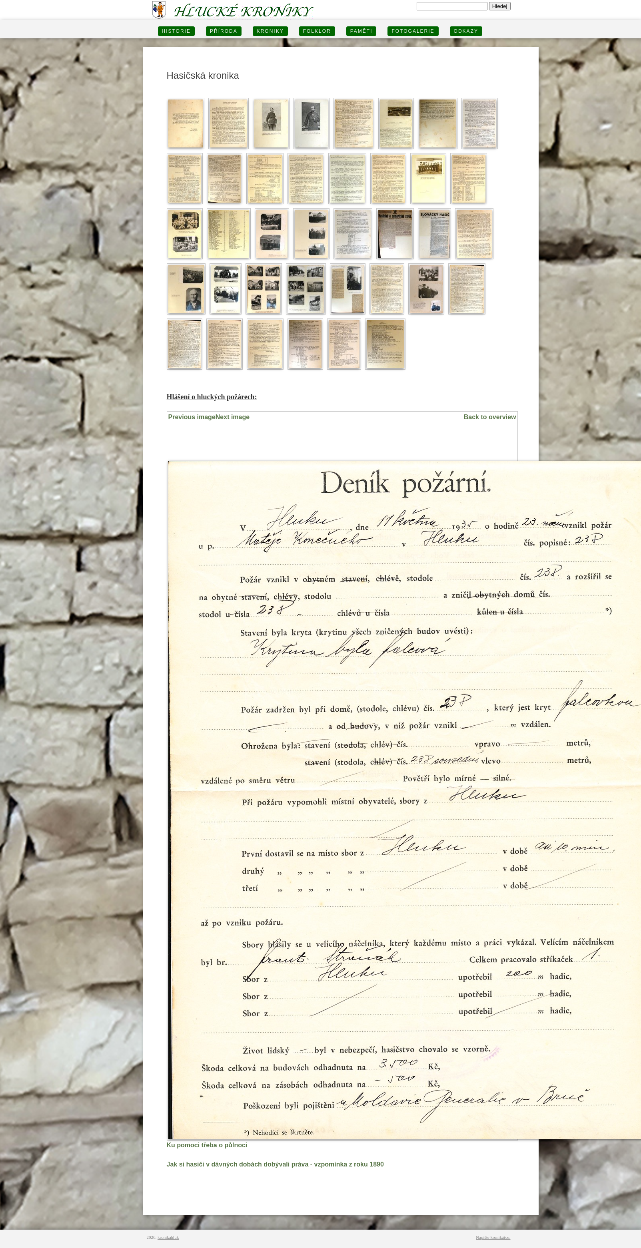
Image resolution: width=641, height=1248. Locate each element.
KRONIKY (270, 31)
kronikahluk (168, 1237)
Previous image (192, 417)
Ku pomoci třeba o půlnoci (207, 1145)
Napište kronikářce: (493, 1237)
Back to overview (490, 417)
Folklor (317, 31)
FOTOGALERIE (412, 31)
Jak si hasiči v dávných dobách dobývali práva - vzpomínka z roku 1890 (275, 1164)
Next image (233, 417)
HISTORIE (176, 31)
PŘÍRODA (224, 31)
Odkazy (466, 31)
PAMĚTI (361, 31)
